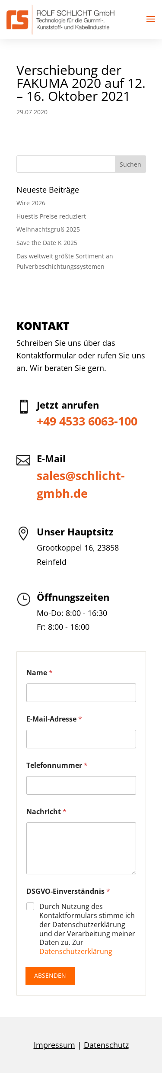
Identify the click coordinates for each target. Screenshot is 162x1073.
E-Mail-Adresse (54, 719)
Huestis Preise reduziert (51, 216)
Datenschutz (106, 1045)
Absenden (50, 975)
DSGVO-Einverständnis (68, 891)
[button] (151, 19)
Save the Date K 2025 (46, 242)
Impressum (54, 1045)
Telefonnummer (57, 765)
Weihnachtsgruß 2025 (48, 229)
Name (39, 673)
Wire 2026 (30, 203)
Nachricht (46, 812)
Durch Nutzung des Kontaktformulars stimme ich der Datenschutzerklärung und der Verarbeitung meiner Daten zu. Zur (87, 929)
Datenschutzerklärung (75, 951)
